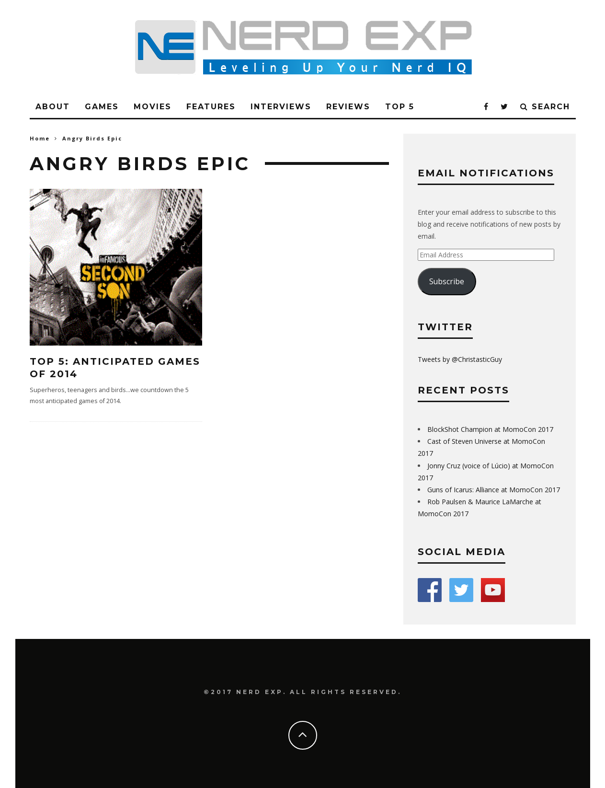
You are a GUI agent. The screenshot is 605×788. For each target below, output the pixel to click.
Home (40, 138)
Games (102, 106)
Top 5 (399, 106)
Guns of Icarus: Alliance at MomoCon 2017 (493, 489)
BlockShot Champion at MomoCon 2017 (490, 429)
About (52, 106)
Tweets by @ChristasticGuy (460, 359)
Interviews (281, 106)
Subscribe (446, 281)
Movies (152, 106)
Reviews (348, 106)
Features (211, 106)
